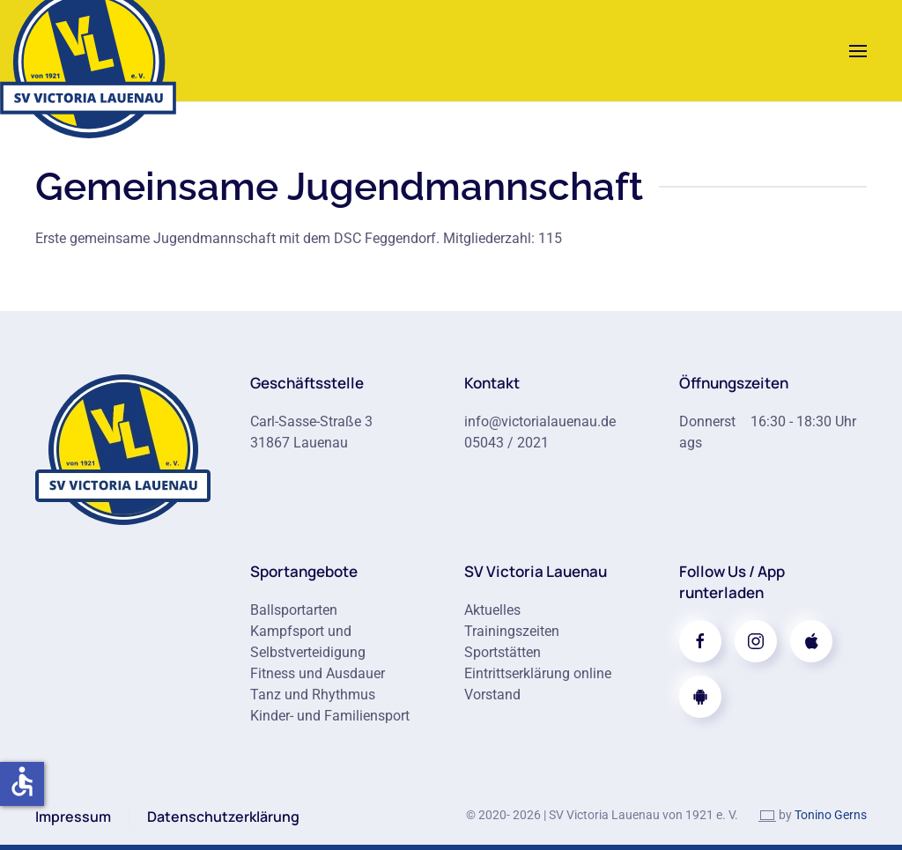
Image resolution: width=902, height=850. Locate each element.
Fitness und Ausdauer (317, 673)
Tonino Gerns (831, 815)
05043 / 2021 (506, 442)
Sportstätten (502, 652)
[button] (858, 50)
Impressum (73, 816)
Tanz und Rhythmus (312, 694)
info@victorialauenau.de (540, 421)
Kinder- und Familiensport (330, 715)
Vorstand (492, 694)
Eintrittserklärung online (537, 673)
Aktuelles (492, 610)
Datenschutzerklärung (223, 816)
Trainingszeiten (511, 631)
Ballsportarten (293, 610)
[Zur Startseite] (123, 448)
